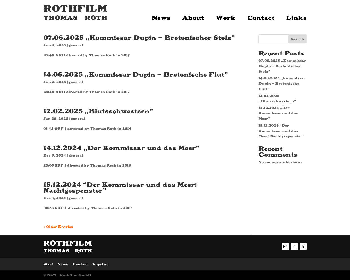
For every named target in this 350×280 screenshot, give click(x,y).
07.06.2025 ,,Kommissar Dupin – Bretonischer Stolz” (139, 37)
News (161, 16)
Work (226, 16)
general (76, 45)
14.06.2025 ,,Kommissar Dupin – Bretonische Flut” (135, 74)
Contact (261, 16)
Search (297, 39)
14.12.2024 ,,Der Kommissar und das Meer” (121, 147)
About (193, 16)
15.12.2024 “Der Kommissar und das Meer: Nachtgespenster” (120, 187)
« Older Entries (58, 227)
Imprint (100, 264)
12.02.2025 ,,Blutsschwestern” (98, 110)
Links (296, 16)
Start (48, 264)
